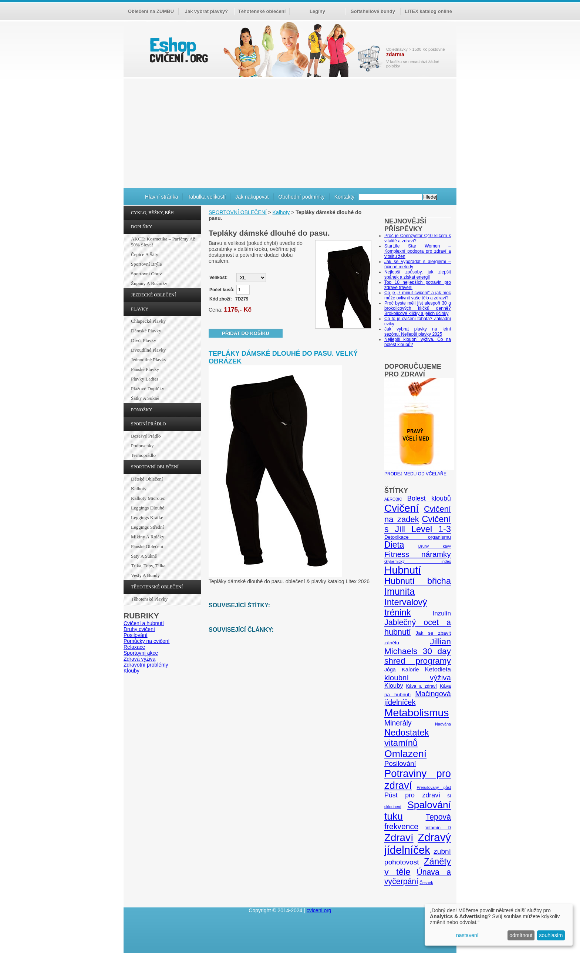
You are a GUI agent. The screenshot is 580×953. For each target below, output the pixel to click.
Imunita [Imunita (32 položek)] (399, 591)
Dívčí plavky (143, 340)
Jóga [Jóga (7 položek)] (390, 670)
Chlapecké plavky (148, 321)
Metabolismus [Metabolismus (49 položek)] (416, 712)
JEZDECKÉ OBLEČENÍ (153, 295)
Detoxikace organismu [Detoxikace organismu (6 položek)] (417, 537)
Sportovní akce (141, 653)
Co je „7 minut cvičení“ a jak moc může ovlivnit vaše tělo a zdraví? (417, 295)
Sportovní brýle (146, 264)
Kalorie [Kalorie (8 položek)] (410, 669)
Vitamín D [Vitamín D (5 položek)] (438, 827)
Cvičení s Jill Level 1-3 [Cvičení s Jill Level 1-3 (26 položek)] (417, 524)
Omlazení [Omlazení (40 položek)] (405, 753)
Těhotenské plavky (149, 599)
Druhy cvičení (139, 629)
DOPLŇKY (141, 226)
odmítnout (520, 935)
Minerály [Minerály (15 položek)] (398, 723)
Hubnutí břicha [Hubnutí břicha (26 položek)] (417, 581)
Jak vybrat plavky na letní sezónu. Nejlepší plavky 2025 (417, 331)
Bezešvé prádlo (146, 436)
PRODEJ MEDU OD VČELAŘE (419, 471)
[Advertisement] (290, 132)
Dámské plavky (146, 330)
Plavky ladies (144, 379)
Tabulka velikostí (207, 197)
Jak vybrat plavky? (206, 11)
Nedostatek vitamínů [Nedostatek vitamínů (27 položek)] (406, 737)
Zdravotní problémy (146, 665)
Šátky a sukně (145, 398)
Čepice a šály (144, 254)
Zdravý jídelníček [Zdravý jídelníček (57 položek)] (417, 843)
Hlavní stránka (161, 197)
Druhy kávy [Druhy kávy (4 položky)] (434, 546)
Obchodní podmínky (302, 197)
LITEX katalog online (428, 11)
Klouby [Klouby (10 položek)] (393, 685)
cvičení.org (177, 50)
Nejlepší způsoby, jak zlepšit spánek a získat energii (417, 274)
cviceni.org (319, 910)
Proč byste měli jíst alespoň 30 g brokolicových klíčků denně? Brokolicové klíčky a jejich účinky (417, 308)
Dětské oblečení (147, 479)
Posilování (136, 635)
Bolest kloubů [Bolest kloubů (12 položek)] (429, 498)
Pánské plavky (145, 369)
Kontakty (344, 197)
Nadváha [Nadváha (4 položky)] (443, 724)
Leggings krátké (147, 517)
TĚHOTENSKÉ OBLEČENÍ (157, 587)
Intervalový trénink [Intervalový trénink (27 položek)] (405, 607)
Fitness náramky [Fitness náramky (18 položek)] (417, 554)
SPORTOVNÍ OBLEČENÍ (155, 466)
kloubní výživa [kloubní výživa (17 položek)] (417, 677)
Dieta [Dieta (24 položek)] (394, 544)
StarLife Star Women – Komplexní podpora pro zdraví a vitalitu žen (417, 251)
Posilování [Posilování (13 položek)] (400, 763)
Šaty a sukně (144, 556)
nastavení (467, 935)
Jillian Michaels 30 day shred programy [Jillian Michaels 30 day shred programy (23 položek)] (417, 651)
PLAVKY (139, 309)
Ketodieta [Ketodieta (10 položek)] (438, 669)
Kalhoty (138, 488)
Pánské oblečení (147, 546)
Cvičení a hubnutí (144, 623)
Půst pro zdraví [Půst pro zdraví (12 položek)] (412, 795)
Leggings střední (147, 527)
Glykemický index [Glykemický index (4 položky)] (417, 561)
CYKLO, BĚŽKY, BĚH (152, 212)
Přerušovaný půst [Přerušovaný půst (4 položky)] (434, 787)
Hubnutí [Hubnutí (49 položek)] (402, 570)
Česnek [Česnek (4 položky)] (426, 882)
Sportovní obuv (146, 273)
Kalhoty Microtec (148, 498)
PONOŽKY (141, 409)
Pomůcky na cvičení (147, 641)
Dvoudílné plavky (148, 350)
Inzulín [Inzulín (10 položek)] (442, 613)
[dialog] (499, 925)
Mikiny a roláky (147, 536)
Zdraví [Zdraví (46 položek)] (399, 837)
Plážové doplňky (147, 388)
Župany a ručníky (149, 283)
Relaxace (134, 647)
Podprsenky (142, 445)
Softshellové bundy (373, 11)
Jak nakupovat (252, 197)
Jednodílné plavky (148, 359)
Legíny (317, 11)
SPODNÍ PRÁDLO (148, 423)
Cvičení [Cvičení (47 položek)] (401, 508)
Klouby (131, 671)
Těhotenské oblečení (262, 11)
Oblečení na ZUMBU (151, 11)
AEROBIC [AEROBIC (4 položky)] (393, 499)
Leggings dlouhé (147, 508)
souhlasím (551, 935)
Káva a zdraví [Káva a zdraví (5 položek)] (421, 686)
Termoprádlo (143, 455)
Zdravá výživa (139, 659)
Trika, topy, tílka (148, 565)
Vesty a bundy (145, 575)
